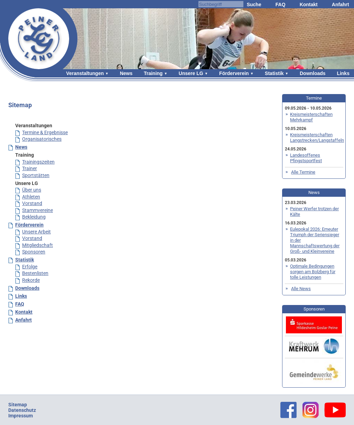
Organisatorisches (42, 139)
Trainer (29, 168)
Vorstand (32, 203)
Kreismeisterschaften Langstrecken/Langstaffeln (317, 137)
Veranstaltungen (85, 73)
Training (153, 73)
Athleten (31, 197)
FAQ (281, 4)
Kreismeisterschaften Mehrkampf (311, 117)
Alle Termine (303, 172)
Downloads (313, 73)
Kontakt (309, 4)
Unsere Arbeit (36, 231)
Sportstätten (35, 175)
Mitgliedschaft (37, 245)
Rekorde (31, 280)
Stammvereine (37, 210)
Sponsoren (33, 252)
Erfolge (29, 266)
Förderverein (234, 73)
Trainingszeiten (38, 162)
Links (343, 73)
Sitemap (17, 404)
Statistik (274, 73)
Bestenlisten (35, 273)
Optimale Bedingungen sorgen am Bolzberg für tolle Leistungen (312, 272)
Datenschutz (22, 410)
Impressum (20, 415)
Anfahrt (340, 4)
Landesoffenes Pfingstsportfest (306, 158)
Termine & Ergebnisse (45, 132)
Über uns (31, 190)
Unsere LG (191, 73)
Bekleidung (34, 217)
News (126, 73)
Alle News (301, 288)
